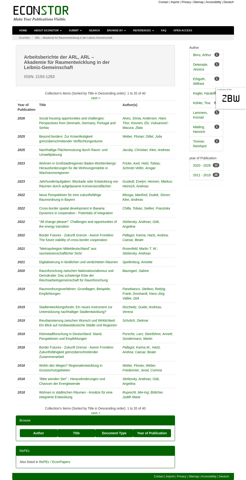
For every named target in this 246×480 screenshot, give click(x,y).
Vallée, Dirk (130, 298)
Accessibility (213, 2)
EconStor (24, 37)
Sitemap (198, 2)
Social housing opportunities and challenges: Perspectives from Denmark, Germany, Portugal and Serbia (77, 123)
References (143, 30)
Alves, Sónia (131, 118)
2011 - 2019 (202, 175)
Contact (163, 2)
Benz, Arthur (202, 55)
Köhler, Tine (202, 103)
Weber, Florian (133, 136)
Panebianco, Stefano (137, 289)
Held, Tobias (151, 163)
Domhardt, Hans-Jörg (148, 293)
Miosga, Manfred (134, 195)
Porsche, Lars (132, 334)
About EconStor (48, 30)
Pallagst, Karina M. (136, 347)
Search (94, 30)
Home (23, 30)
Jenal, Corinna (151, 370)
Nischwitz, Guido (134, 307)
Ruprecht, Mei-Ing (135, 392)
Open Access (182, 30)
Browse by (116, 30)
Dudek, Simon (159, 195)
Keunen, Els (140, 123)
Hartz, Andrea (157, 235)
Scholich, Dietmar (135, 320)
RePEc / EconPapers (54, 462)
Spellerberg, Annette (137, 262)
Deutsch (228, 2)
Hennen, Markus (160, 181)
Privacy (186, 2)
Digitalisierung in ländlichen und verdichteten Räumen (78, 262)
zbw (231, 98)
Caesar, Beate (132, 240)
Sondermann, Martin (137, 339)
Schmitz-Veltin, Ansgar (139, 168)
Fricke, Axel (131, 163)
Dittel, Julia (154, 136)
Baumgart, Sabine (135, 271)
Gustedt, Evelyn (134, 181)
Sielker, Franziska (157, 208)
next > (95, 98)
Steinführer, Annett (158, 334)
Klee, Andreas (159, 150)
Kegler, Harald (203, 93)
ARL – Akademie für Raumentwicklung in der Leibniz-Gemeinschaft (73, 37)
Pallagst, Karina (134, 235)
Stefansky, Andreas (136, 222)
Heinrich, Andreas (135, 186)
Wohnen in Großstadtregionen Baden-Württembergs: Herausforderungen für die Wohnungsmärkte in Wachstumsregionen (78, 168)
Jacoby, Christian (134, 150)
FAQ (164, 30)
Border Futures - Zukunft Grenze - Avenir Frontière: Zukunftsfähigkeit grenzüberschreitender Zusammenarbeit (76, 352)
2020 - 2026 (202, 165)
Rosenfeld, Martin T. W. (139, 248)
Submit (75, 30)
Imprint (175, 2)
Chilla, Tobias (132, 208)
